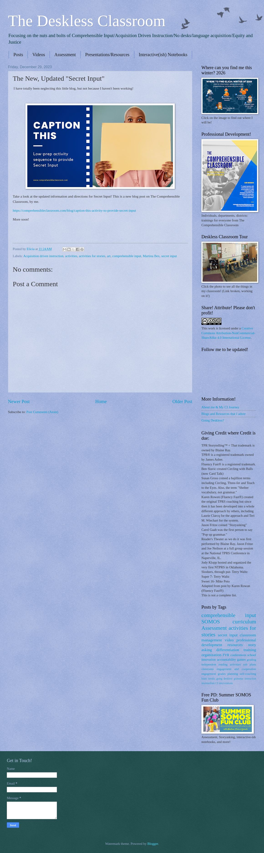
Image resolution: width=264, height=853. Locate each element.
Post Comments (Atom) (42, 412)
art (109, 256)
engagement (208, 673)
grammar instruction (245, 678)
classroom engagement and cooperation (228, 669)
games (241, 659)
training (250, 649)
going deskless (224, 678)
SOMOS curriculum (228, 622)
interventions (226, 683)
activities (71, 256)
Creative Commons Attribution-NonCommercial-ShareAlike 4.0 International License (228, 332)
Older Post (182, 401)
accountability (226, 659)
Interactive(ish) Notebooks (163, 54)
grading (251, 659)
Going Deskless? (212, 420)
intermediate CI (209, 683)
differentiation (227, 649)
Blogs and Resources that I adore (223, 414)
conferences (238, 655)
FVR (226, 655)
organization (211, 654)
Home (101, 401)
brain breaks (208, 678)
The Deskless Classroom (86, 21)
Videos (38, 54)
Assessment (65, 54)
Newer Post (19, 401)
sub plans (249, 664)
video (229, 640)
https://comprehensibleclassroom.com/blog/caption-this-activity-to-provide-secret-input (74, 210)
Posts (18, 54)
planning (232, 673)
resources (235, 644)
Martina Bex (151, 256)
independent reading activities (221, 664)
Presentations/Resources (107, 54)
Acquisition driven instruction (43, 256)
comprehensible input (126, 256)
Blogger (152, 843)
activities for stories (92, 256)
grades (222, 673)
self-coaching (248, 673)
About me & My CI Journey (220, 407)
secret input (169, 256)
